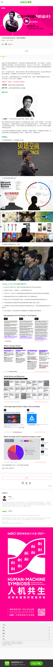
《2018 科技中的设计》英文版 (16, 88)
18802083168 (7, 642)
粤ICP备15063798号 (7, 643)
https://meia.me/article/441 (16, 85)
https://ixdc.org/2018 (8, 468)
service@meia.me (19, 642)
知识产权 (10, 644)
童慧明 (10, 496)
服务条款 (4, 644)
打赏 (26, 478)
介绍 (3, 58)
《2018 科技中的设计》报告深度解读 (13, 38)
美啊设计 (10, 511)
